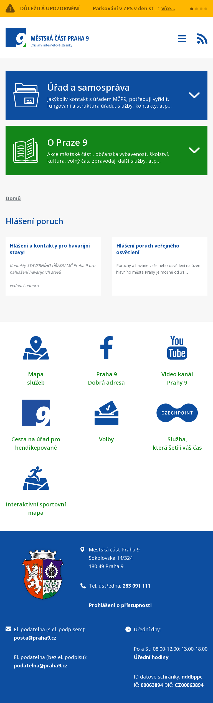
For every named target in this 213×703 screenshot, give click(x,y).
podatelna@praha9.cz (40, 665)
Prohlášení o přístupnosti (120, 605)
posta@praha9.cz (35, 637)
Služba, (177, 439)
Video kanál (177, 374)
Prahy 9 (177, 382)
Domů (13, 198)
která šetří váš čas (177, 447)
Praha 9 (106, 374)
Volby (106, 439)
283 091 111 (136, 585)
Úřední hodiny (151, 657)
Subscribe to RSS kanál (202, 38)
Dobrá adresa (106, 382)
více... (168, 8)
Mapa (36, 374)
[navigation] (106, 95)
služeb (36, 382)
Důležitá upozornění (50, 8)
